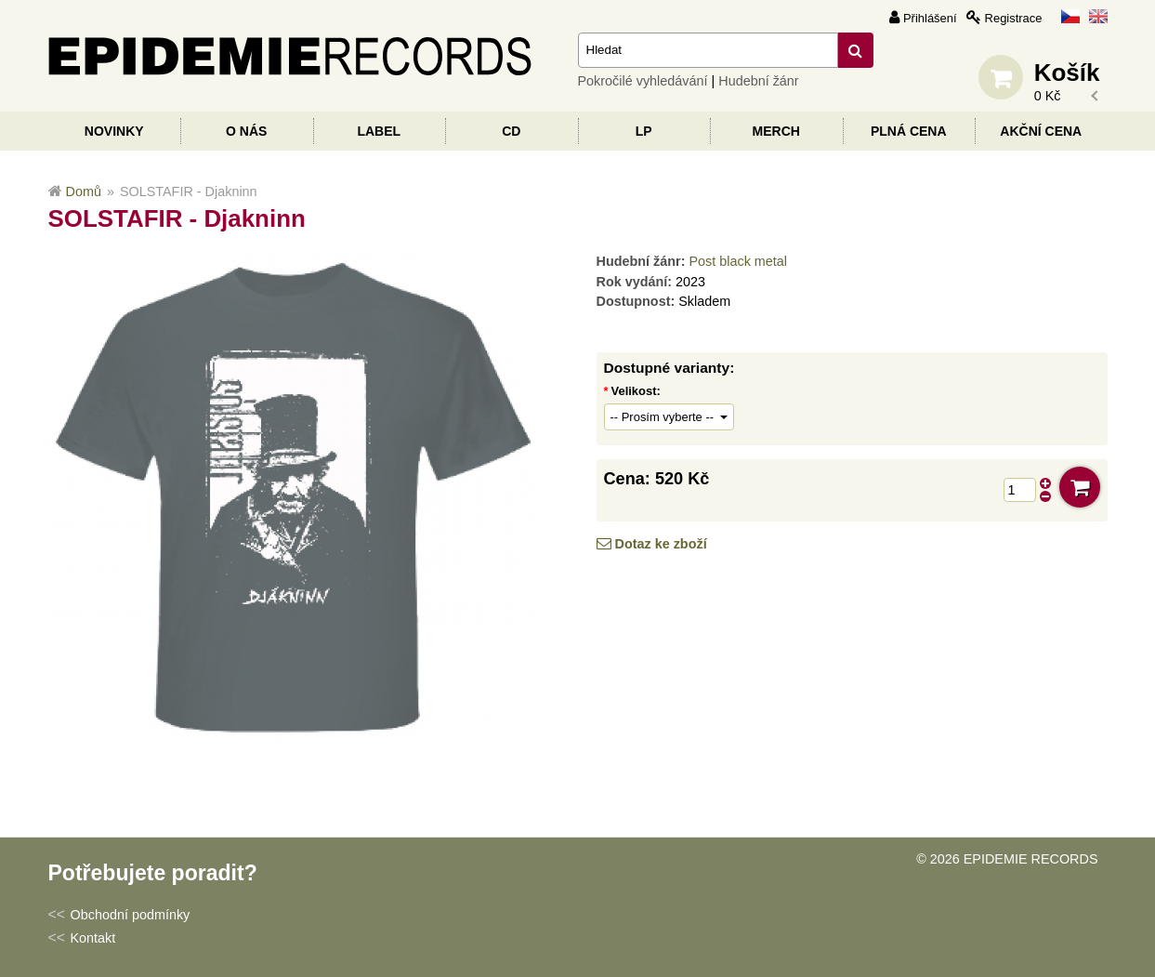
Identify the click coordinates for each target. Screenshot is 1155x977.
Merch (776, 131)
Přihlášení (930, 18)
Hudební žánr (758, 80)
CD (511, 131)
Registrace (1014, 18)
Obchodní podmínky (130, 914)
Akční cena (1041, 131)
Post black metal (738, 261)
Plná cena (909, 131)
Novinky (114, 131)
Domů (83, 191)
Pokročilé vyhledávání (643, 80)
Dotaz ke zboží (661, 543)
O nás (246, 131)
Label (378, 131)
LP (644, 131)
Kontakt (93, 938)
